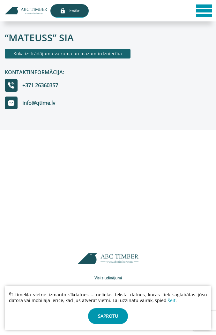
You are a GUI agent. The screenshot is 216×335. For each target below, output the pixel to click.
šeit (171, 300)
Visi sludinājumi (108, 278)
